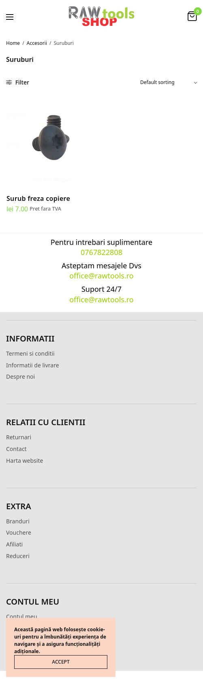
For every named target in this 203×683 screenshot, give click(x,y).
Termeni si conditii (30, 353)
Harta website (24, 460)
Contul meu (21, 616)
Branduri (18, 521)
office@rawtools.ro (101, 275)
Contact (16, 449)
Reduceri (18, 556)
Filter (17, 82)
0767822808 (101, 252)
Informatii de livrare (32, 365)
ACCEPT (60, 661)
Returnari (18, 437)
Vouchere (18, 532)
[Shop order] (168, 82)
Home (13, 43)
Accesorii (37, 43)
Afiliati (14, 544)
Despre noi (20, 376)
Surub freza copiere (38, 198)
